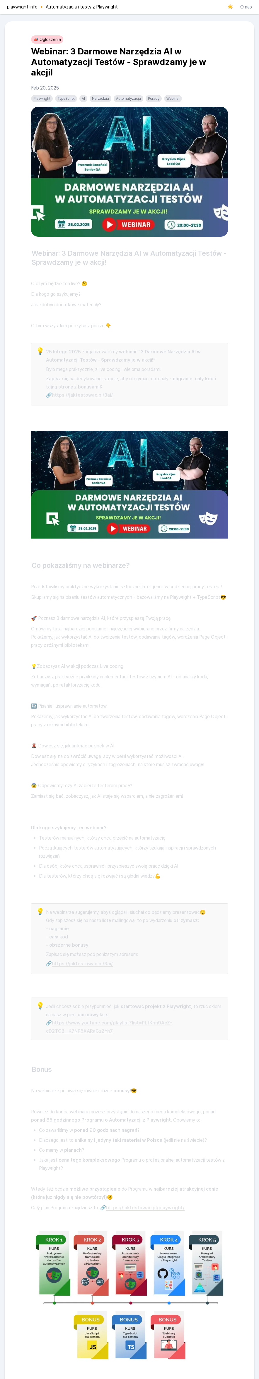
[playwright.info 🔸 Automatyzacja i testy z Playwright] (61, 7)
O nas (246, 7)
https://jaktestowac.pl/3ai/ (82, 395)
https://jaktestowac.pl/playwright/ (145, 1208)
